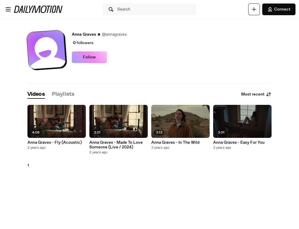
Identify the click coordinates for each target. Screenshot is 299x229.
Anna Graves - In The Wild (175, 142)
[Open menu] (8, 9)
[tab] (36, 94)
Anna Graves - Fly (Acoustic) (54, 142)
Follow (89, 57)
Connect (279, 9)
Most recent (256, 94)
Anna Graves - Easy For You (239, 142)
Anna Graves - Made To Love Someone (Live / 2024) (116, 145)
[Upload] (254, 9)
